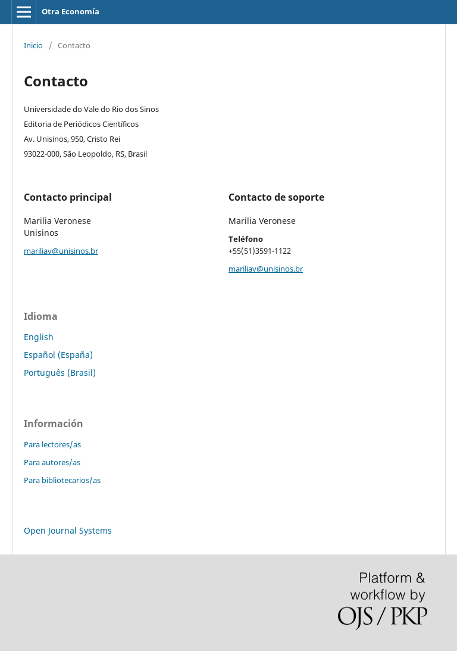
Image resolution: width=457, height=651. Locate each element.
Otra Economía (70, 11)
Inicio (33, 45)
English (39, 336)
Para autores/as (52, 462)
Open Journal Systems (68, 530)
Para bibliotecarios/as (62, 480)
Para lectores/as (52, 444)
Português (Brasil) (60, 372)
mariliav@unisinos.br (61, 250)
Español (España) (58, 354)
